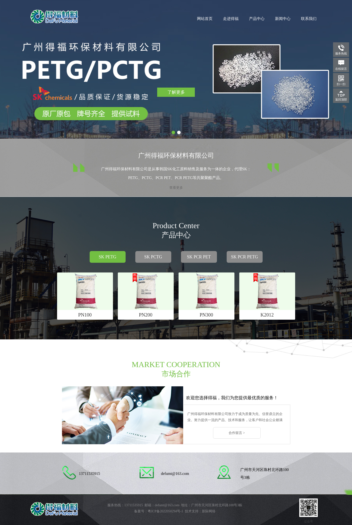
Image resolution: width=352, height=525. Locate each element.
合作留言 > (237, 433)
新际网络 (208, 511)
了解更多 (176, 92)
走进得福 (231, 19)
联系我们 (309, 19)
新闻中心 (283, 19)
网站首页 (205, 19)
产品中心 (257, 19)
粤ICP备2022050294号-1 (165, 511)
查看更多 (176, 188)
